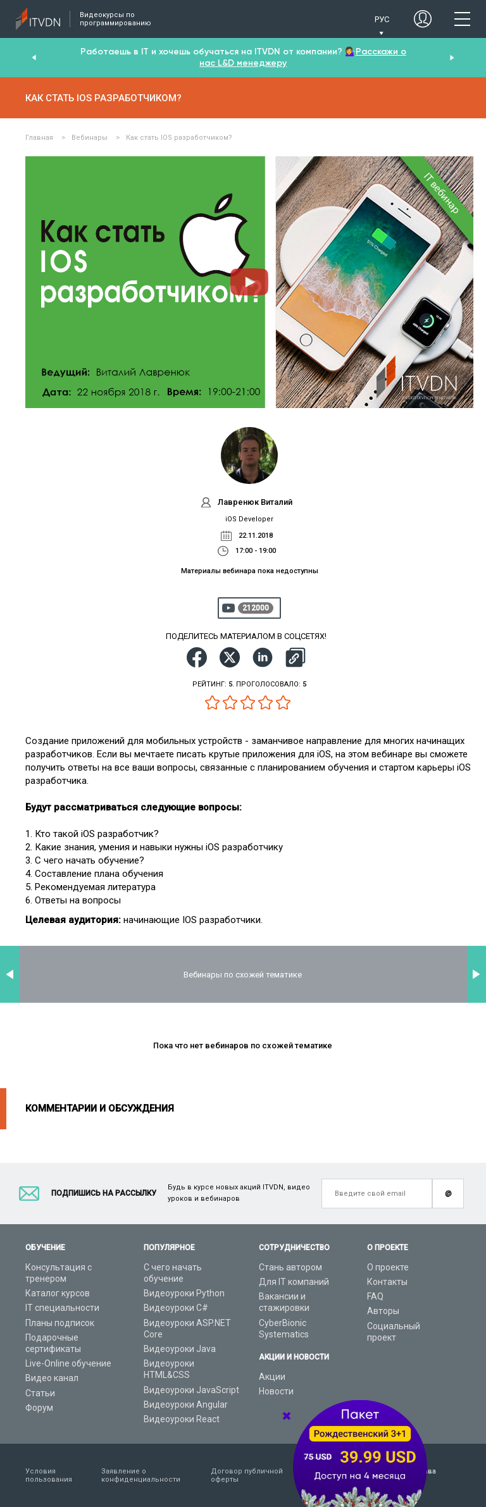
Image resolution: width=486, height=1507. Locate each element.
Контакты (387, 1282)
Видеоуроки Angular (186, 1404)
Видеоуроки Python (184, 1293)
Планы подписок (59, 1323)
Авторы (383, 1311)
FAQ (375, 1296)
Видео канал (51, 1378)
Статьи (40, 1393)
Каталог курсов (57, 1293)
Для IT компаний (294, 1282)
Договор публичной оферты (247, 1475)
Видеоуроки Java (180, 1349)
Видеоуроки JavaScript (191, 1390)
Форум (39, 1408)
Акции (272, 1377)
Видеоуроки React (182, 1419)
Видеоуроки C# (176, 1308)
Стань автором (290, 1267)
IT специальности (62, 1308)
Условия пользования (48, 1475)
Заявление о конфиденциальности (140, 1475)
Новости (276, 1391)
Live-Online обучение (68, 1363)
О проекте (388, 1267)
